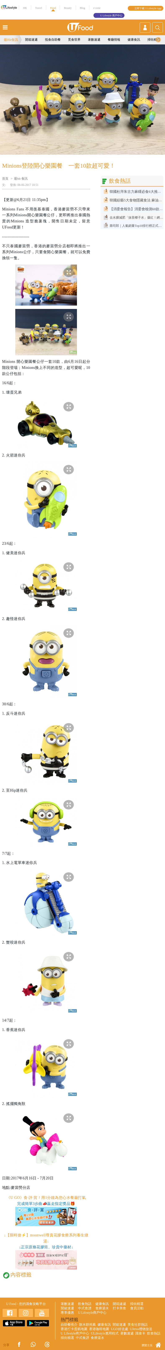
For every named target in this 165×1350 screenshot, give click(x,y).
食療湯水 (102, 1308)
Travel (38, 7)
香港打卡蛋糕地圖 (74, 1329)
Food (53, 7)
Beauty (68, 7)
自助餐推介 (69, 1324)
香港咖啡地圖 (99, 1329)
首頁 (5, 178)
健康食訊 (134, 39)
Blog (82, 7)
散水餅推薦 (87, 1324)
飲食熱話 (84, 1304)
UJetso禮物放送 (141, 1329)
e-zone (97, 7)
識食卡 (140, 1333)
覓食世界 (74, 39)
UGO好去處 (119, 1329)
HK (25, 7)
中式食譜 (84, 1308)
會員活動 (136, 1308)
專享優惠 (67, 1312)
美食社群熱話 (138, 1324)
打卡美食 (119, 1308)
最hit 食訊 (21, 178)
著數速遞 (94, 39)
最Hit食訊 (11, 39)
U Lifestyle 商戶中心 (111, 15)
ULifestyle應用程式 (104, 1333)
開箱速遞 (31, 39)
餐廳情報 (114, 39)
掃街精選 (153, 39)
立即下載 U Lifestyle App (147, 8)
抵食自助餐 (53, 39)
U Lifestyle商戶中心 (92, 1312)
